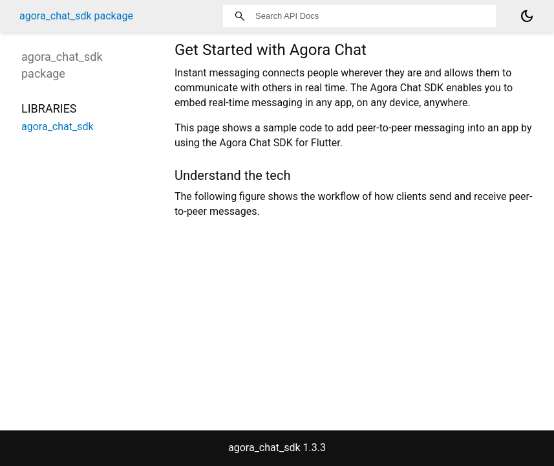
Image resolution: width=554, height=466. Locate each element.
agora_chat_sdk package (76, 16)
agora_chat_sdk (57, 126)
